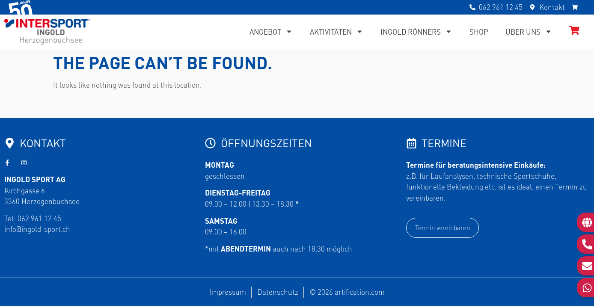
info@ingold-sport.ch (37, 229)
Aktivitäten (336, 31)
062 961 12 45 (39, 218)
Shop (478, 31)
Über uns (528, 31)
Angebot (271, 31)
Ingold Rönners (416, 31)
